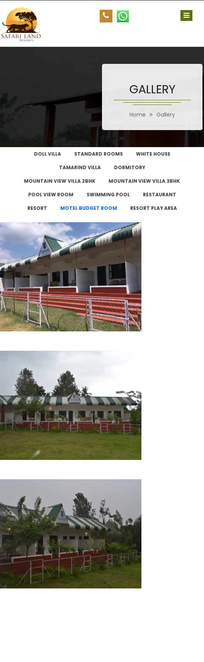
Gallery (165, 114)
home (137, 114)
